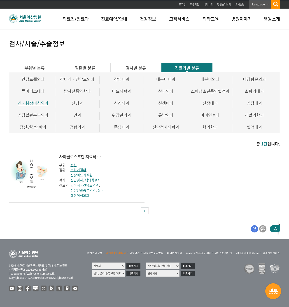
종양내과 (121, 127)
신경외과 (121, 103)
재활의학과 (254, 115)
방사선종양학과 (77, 91)
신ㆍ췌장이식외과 (33, 103)
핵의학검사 (93, 180)
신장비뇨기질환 (81, 175)
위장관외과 (121, 115)
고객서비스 (179, 19)
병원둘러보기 (224, 4)
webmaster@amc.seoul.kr (41, 274)
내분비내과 (165, 79)
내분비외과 (210, 79)
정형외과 (77, 127)
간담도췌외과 (33, 79)
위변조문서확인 (223, 253)
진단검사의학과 (165, 127)
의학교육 (211, 19)
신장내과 (210, 103)
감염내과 (121, 79)
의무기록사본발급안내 (198, 253)
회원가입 (194, 4)
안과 (77, 115)
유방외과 (166, 115)
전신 (73, 164)
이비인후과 (210, 115)
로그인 (182, 4)
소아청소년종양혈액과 (210, 91)
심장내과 (254, 103)
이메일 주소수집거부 (247, 253)
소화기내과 (254, 91)
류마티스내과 (33, 91)
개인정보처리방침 (116, 253)
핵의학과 (210, 127)
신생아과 (166, 103)
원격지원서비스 (271, 253)
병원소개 (272, 19)
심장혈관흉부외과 (33, 115)
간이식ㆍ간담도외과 (77, 79)
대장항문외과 (254, 79)
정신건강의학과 (33, 127)
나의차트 (208, 4)
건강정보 (148, 19)
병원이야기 (241, 19)
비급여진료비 (174, 253)
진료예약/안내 (114, 19)
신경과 (77, 103)
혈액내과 (254, 127)
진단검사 (76, 180)
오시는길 (239, 4)
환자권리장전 (94, 253)
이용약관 (135, 253)
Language (258, 4)
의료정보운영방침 (153, 253)
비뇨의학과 (121, 91)
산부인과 (166, 91)
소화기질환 (78, 169)
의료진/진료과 (76, 19)
